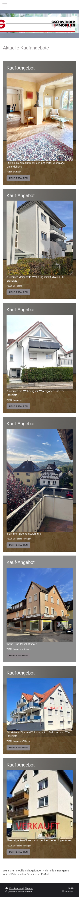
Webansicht (68, 891)
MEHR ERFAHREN (18, 178)
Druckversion (14, 888)
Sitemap (29, 888)
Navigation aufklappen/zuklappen (39, 5)
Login (71, 888)
